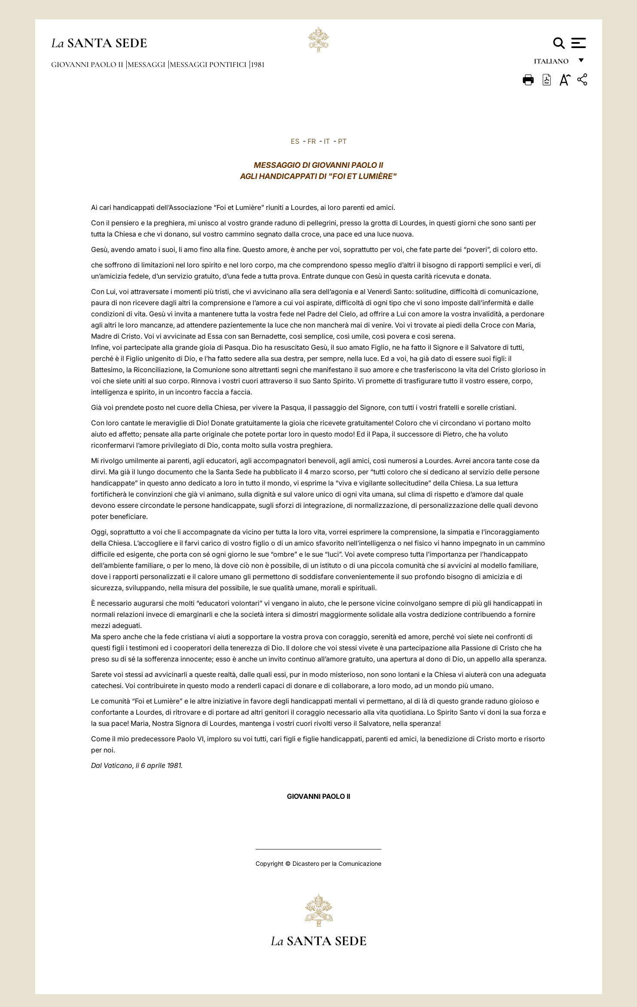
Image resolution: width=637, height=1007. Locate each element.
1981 (258, 64)
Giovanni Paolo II (88, 64)
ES (295, 141)
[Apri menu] (577, 43)
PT (342, 141)
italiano (553, 63)
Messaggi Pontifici (209, 64)
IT (327, 141)
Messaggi (147, 64)
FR (312, 141)
